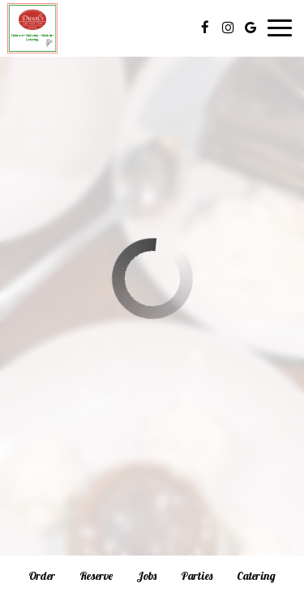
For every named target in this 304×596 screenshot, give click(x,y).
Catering (256, 575)
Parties (196, 575)
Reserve (96, 575)
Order (41, 575)
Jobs (146, 575)
